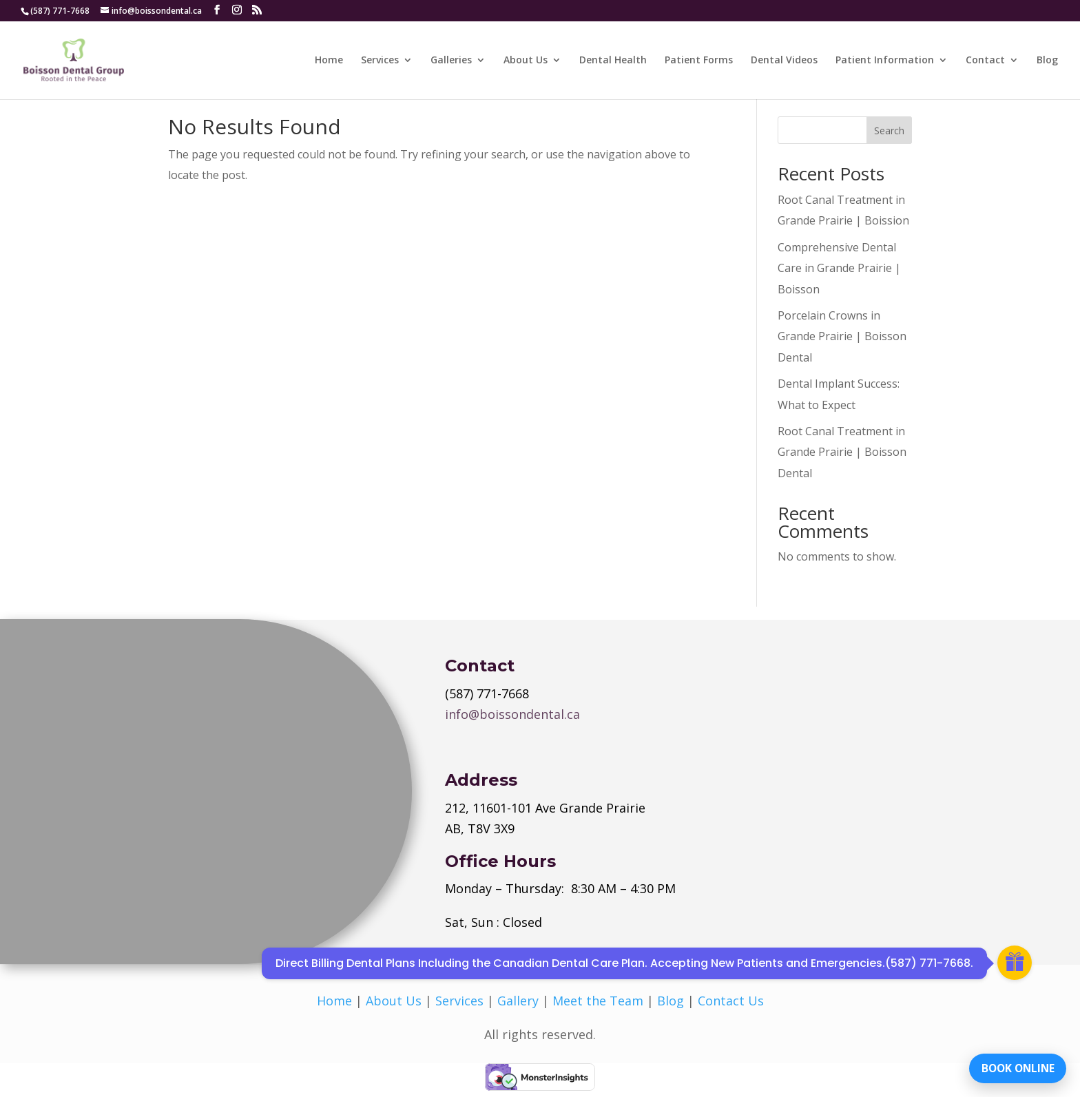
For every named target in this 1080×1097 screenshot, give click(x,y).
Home (329, 60)
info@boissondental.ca (512, 714)
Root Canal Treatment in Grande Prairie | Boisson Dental (842, 452)
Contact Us (731, 1000)
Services (380, 60)
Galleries (451, 60)
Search (889, 130)
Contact (985, 60)
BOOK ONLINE (1014, 1066)
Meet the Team (597, 1000)
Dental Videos (784, 60)
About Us (525, 60)
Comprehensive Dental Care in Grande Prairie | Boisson (839, 268)
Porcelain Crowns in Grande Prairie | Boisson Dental (842, 336)
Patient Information (884, 60)
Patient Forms (699, 60)
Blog (1047, 60)
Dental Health (613, 60)
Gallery (518, 1000)
